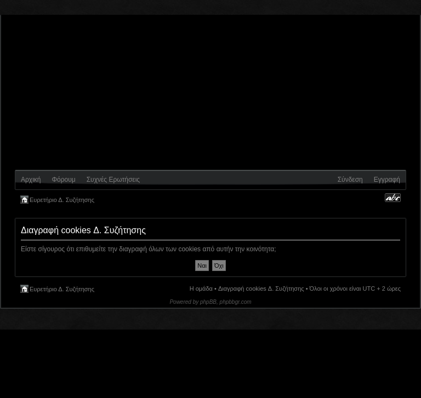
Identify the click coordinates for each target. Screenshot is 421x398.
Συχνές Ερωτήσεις (113, 179)
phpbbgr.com (236, 302)
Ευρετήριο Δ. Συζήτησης (62, 200)
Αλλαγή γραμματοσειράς (393, 198)
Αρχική (31, 179)
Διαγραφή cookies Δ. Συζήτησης (261, 288)
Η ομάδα (201, 288)
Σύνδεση (350, 179)
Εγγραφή (387, 179)
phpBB (208, 302)
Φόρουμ (63, 179)
